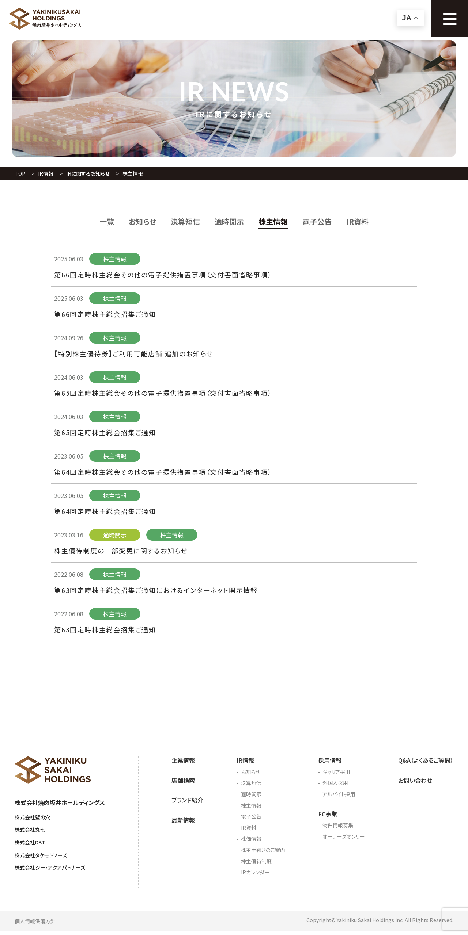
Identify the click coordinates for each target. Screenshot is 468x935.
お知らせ (142, 221)
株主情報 (273, 221)
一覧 (106, 221)
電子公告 (317, 221)
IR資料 (357, 221)
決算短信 (185, 221)
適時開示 (229, 221)
